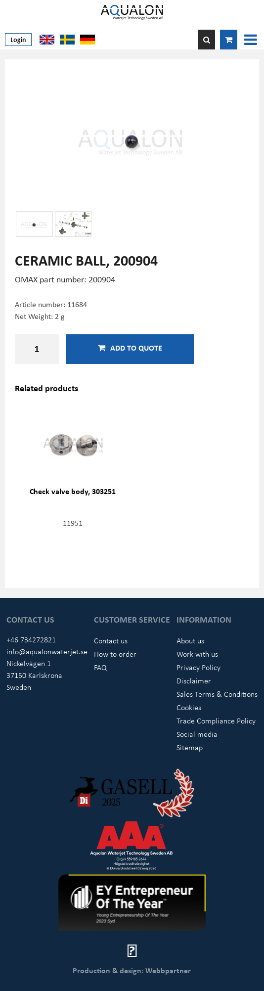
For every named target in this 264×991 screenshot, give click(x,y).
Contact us (111, 640)
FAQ (100, 667)
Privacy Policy (198, 667)
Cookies (188, 707)
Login (18, 39)
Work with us (197, 653)
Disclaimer (193, 680)
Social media (197, 733)
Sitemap (189, 747)
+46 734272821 (31, 639)
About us (190, 640)
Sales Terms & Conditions (217, 693)
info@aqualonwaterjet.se (47, 651)
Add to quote (130, 347)
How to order (115, 653)
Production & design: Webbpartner (132, 970)
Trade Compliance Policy (216, 720)
